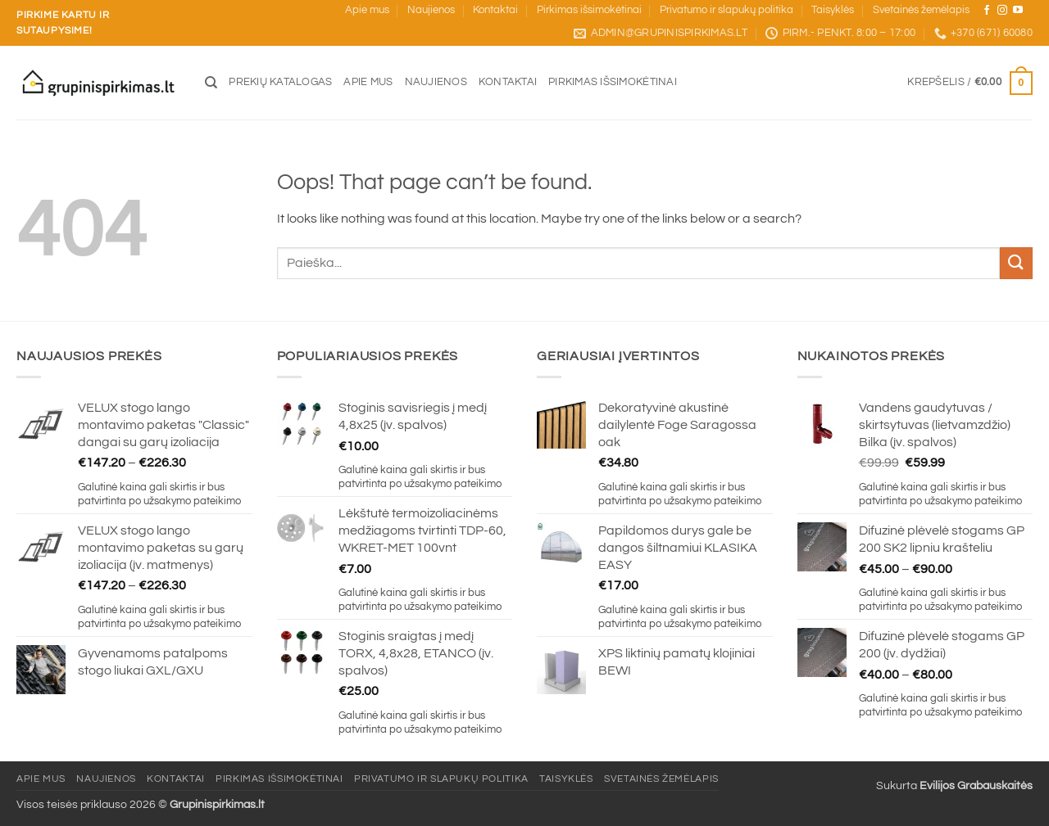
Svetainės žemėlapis (921, 10)
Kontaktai (495, 10)
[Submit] (1016, 263)
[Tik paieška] (211, 82)
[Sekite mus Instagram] (1002, 10)
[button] (970, 83)
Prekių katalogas (280, 82)
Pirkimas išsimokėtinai (589, 10)
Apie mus (367, 10)
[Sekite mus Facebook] (987, 10)
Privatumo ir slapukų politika (726, 10)
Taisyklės (832, 10)
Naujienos (431, 10)
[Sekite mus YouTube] (1018, 10)
